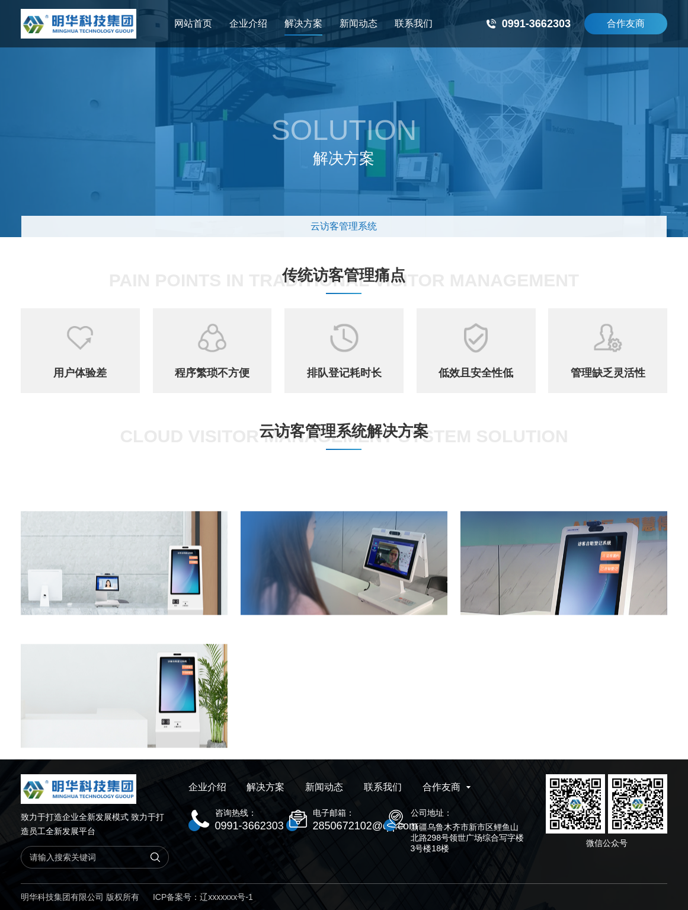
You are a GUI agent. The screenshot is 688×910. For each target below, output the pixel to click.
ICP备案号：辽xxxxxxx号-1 (203, 897)
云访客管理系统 (344, 226)
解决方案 (303, 27)
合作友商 (626, 23)
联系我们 (414, 23)
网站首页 (193, 23)
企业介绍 (248, 23)
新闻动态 (358, 23)
